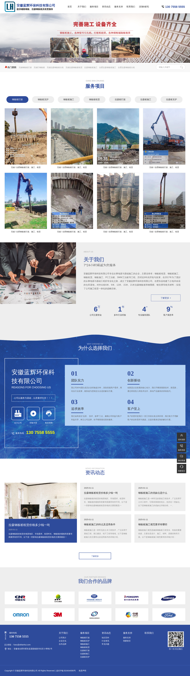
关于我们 (82, 6)
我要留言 (127, 641)
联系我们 (130, 6)
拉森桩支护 (171, 99)
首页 (70, 6)
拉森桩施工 (145, 99)
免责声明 (82, 671)
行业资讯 (105, 641)
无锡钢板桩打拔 (25, 67)
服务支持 (118, 6)
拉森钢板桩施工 (90, 67)
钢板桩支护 (43, 99)
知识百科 (105, 638)
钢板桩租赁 (94, 99)
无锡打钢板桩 (39, 67)
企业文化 (62, 641)
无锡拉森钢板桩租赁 (74, 67)
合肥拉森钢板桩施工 (107, 67)
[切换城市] (144, 6)
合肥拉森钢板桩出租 (126, 67)
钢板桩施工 (68, 99)
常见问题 (105, 644)
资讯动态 (106, 6)
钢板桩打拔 (17, 99)
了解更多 (95, 556)
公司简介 (62, 638)
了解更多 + (166, 298)
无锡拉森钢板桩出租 (55, 67)
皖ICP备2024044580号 (66, 671)
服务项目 (94, 6)
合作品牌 (62, 644)
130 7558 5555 (175, 6)
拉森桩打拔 (120, 99)
